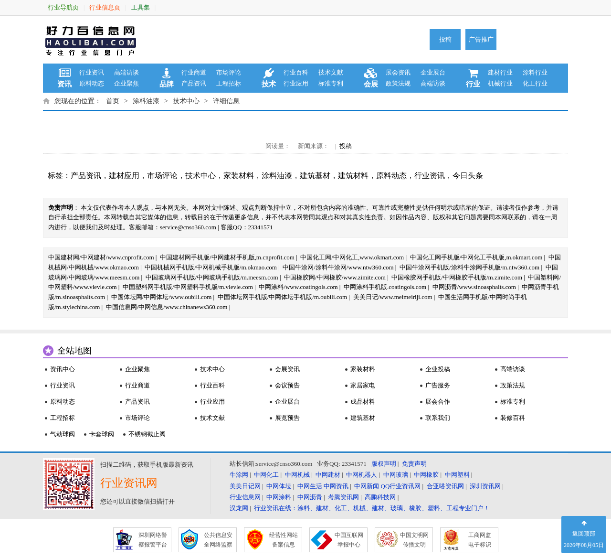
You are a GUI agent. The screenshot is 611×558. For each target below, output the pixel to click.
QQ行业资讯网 (401, 486)
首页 (112, 101)
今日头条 (468, 176)
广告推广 (481, 39)
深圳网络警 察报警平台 (152, 540)
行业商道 (193, 72)
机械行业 (500, 83)
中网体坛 (278, 486)
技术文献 (330, 72)
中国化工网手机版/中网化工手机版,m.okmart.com (476, 257)
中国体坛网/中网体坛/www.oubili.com (161, 296)
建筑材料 (353, 176)
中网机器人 (361, 474)
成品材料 (362, 401)
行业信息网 (245, 497)
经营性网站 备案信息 (283, 540)
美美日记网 (245, 486)
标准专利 (330, 83)
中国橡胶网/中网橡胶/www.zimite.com (335, 277)
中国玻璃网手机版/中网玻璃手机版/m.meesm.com (212, 277)
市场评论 (228, 72)
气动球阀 (62, 434)
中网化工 (266, 474)
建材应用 (124, 176)
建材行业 (500, 72)
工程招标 (228, 83)
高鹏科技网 (380, 497)
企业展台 (433, 72)
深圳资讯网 (485, 486)
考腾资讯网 (343, 497)
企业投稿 (437, 369)
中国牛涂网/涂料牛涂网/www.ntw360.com (338, 267)
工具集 (140, 7)
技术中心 (186, 101)
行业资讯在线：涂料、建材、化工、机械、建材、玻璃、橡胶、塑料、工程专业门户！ (372, 508)
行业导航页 (63, 7)
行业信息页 (104, 7)
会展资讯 (287, 369)
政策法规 (398, 83)
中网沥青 (309, 497)
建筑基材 (315, 176)
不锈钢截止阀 (147, 434)
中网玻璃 (395, 474)
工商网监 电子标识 (479, 540)
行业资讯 (91, 72)
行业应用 (296, 83)
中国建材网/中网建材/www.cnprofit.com (101, 257)
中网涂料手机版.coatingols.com (385, 286)
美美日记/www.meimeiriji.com (392, 296)
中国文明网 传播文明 (414, 540)
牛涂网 (239, 474)
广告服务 (437, 385)
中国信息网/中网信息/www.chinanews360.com (167, 307)
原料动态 (91, 83)
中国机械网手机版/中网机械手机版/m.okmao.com (211, 267)
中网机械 (297, 474)
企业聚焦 (126, 83)
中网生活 (309, 486)
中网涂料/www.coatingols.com (298, 286)
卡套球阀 (101, 434)
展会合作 (437, 401)
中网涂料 (278, 497)
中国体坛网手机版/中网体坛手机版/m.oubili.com (283, 296)
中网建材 (328, 474)
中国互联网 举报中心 (349, 540)
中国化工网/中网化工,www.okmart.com (352, 257)
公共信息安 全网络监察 (218, 540)
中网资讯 (336, 486)
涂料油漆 (146, 101)
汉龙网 (239, 508)
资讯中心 (62, 369)
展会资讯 (398, 72)
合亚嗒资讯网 (445, 486)
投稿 (445, 39)
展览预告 (287, 417)
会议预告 (287, 385)
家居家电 (362, 385)
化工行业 (535, 83)
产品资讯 (193, 83)
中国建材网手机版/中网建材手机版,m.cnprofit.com (227, 257)
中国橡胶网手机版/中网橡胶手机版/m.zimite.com (456, 277)
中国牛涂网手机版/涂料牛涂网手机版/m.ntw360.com (469, 267)
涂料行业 (535, 72)
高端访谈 (126, 72)
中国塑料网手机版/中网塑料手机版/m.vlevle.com (188, 286)
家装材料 (238, 176)
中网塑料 (457, 474)
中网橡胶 (426, 474)
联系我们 (437, 417)
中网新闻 (366, 486)
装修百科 (512, 417)
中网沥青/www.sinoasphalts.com (474, 286)
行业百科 (296, 72)
